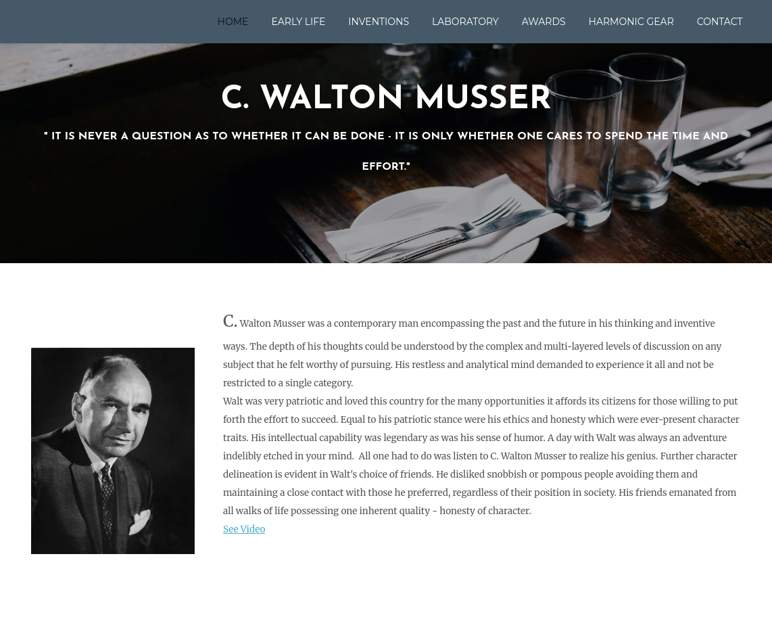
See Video (244, 529)
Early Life (298, 22)
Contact (720, 22)
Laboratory (465, 22)
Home (233, 22)
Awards (544, 22)
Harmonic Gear (631, 22)
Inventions (378, 22)
